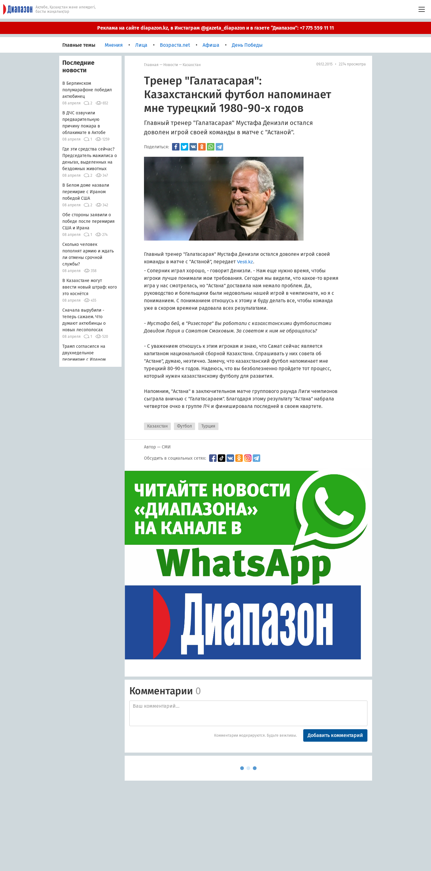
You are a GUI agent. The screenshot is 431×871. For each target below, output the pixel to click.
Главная (151, 65)
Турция (208, 426)
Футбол (184, 426)
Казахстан (192, 65)
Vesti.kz (245, 261)
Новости (170, 65)
